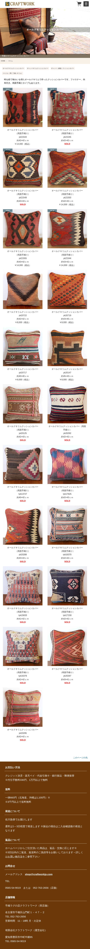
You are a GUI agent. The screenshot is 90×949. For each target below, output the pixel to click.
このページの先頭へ (80, 758)
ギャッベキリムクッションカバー (37, 68)
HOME (3, 61)
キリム (10, 61)
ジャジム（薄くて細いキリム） (13, 73)
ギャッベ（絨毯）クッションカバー (62, 68)
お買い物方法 (15, 856)
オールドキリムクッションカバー (13, 68)
